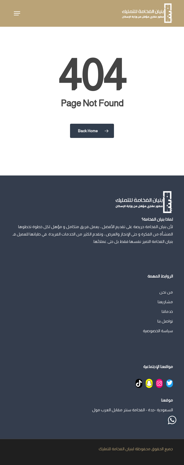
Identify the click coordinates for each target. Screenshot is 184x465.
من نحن (166, 292)
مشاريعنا (165, 301)
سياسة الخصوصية (158, 330)
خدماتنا (167, 311)
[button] (17, 13)
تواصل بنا (165, 321)
